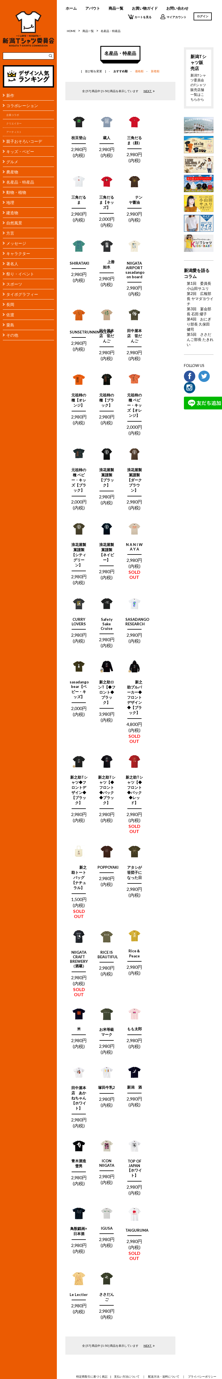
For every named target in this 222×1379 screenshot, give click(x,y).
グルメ (12, 161)
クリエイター (14, 123)
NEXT (150, 91)
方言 (10, 233)
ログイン (202, 16)
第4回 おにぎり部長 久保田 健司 (199, 324)
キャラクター (18, 253)
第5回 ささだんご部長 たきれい (200, 339)
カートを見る (140, 17)
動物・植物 (16, 192)
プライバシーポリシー (202, 1376)
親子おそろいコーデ (24, 141)
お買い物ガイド (145, 8)
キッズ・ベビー (20, 151)
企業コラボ (12, 114)
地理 (10, 202)
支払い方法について (127, 1376)
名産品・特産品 (20, 182)
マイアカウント (173, 17)
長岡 (10, 304)
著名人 (12, 263)
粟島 (10, 324)
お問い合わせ (177, 8)
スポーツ (14, 284)
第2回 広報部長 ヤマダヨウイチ (200, 298)
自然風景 (14, 222)
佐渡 (10, 314)
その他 (12, 335)
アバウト (92, 8)
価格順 (139, 71)
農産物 (12, 171)
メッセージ (16, 243)
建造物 (12, 212)
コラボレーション (22, 105)
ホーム (71, 8)
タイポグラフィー (22, 294)
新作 (10, 95)
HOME (71, 31)
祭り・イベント (20, 273)
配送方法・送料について (163, 1376)
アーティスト (14, 131)
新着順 (155, 71)
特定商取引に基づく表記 (91, 1376)
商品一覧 (116, 8)
